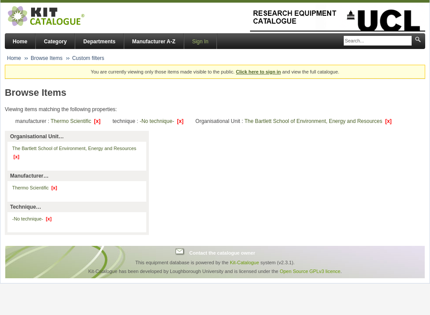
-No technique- (161, 121)
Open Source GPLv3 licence (310, 271)
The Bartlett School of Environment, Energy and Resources (317, 121)
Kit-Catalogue (244, 262)
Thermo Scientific (75, 121)
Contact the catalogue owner (222, 253)
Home (20, 41)
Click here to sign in (258, 71)
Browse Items (47, 58)
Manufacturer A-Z (154, 41)
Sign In (200, 41)
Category (55, 41)
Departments (99, 41)
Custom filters (88, 58)
